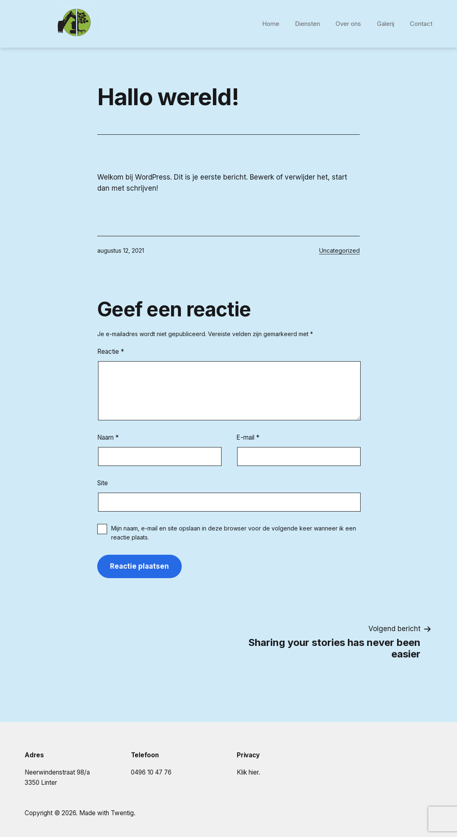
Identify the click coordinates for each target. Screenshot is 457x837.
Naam (108, 437)
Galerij (385, 24)
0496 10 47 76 (151, 772)
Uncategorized (339, 250)
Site (102, 483)
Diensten (307, 24)
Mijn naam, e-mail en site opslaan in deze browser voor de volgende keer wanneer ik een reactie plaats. (233, 533)
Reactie (110, 351)
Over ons (348, 24)
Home (270, 24)
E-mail (247, 437)
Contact (421, 24)
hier (253, 772)
